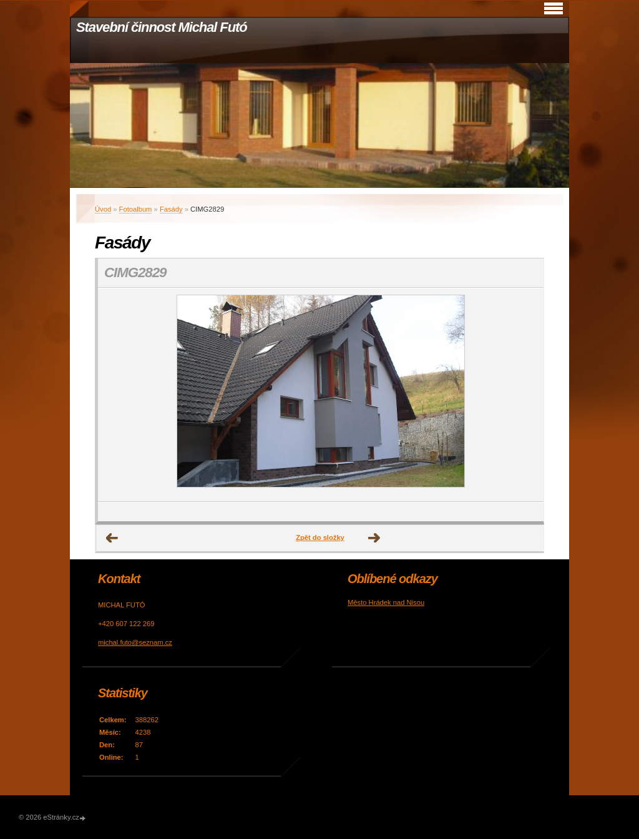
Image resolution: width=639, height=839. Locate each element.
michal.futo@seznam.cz (135, 642)
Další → (374, 538)
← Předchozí (112, 538)
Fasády (171, 209)
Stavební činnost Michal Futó (161, 27)
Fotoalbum (135, 209)
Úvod (103, 209)
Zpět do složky (320, 537)
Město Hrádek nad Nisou (386, 602)
